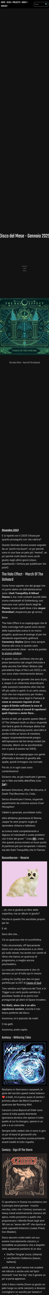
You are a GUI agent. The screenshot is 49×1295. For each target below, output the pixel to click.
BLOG (9, 2)
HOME (3, 2)
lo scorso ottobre (11, 653)
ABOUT (24, 2)
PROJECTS (16, 2)
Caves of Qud (33, 982)
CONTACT (4, 6)
